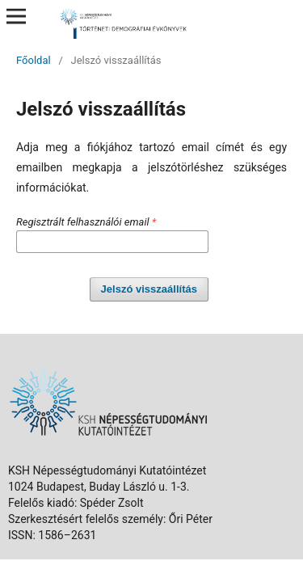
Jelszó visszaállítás (149, 289)
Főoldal (33, 60)
